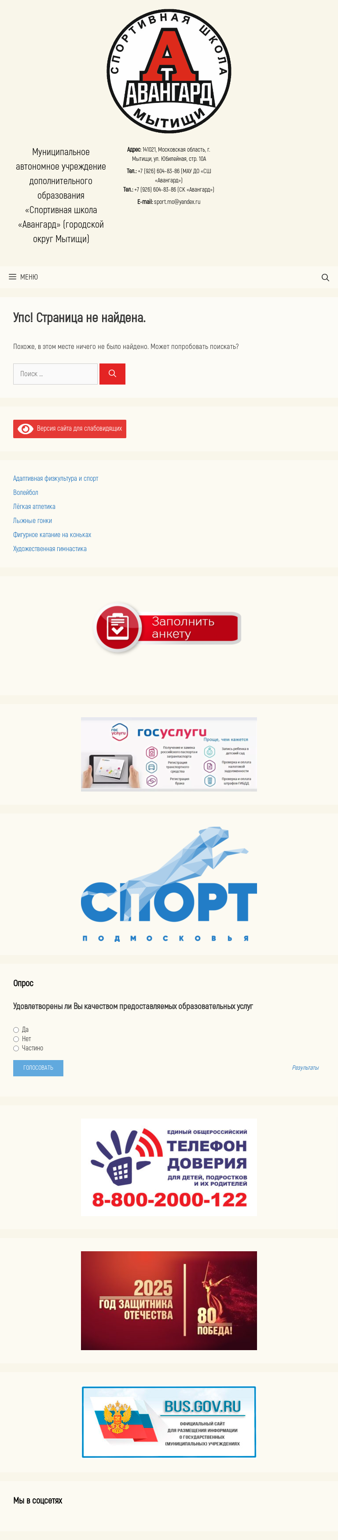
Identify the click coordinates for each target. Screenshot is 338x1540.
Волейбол (25, 492)
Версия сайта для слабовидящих (70, 428)
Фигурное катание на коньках (52, 534)
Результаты (305, 1068)
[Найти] (112, 374)
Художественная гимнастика (50, 549)
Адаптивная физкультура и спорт (55, 478)
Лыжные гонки (32, 520)
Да (21, 1029)
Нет (22, 1039)
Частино (28, 1048)
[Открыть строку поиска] (325, 277)
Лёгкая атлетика (34, 506)
